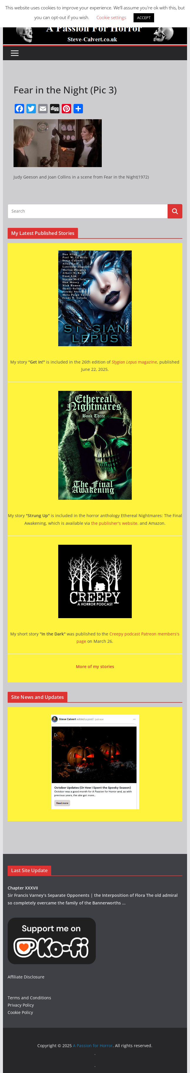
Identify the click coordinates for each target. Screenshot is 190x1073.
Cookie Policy (20, 1012)
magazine (134, 362)
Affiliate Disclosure (26, 977)
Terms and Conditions (29, 997)
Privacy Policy (21, 1005)
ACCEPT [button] (144, 17)
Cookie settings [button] (111, 17)
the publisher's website (114, 523)
